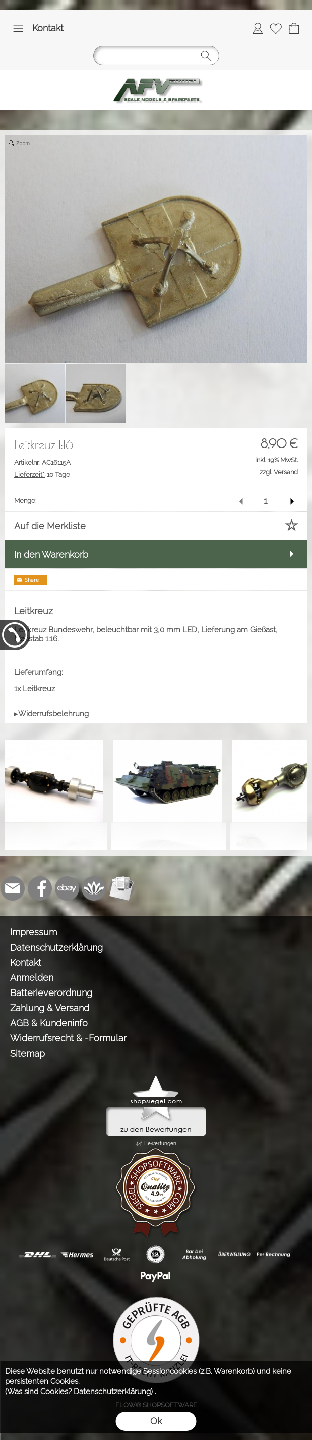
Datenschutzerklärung (56, 947)
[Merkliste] (275, 28)
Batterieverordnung (51, 992)
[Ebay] (67, 888)
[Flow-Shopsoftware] (94, 888)
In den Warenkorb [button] (51, 554)
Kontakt (48, 28)
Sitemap (27, 1053)
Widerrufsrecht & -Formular (68, 1038)
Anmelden (31, 977)
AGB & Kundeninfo (49, 1023)
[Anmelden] (257, 28)
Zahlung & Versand (49, 1008)
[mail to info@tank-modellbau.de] (12, 888)
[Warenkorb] (293, 28)
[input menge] (265, 500)
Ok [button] (156, 1421)
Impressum (33, 932)
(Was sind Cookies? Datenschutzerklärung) (79, 1391)
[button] (18, 28)
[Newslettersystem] (121, 888)
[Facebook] (39, 888)
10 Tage (42, 474)
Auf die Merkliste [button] (50, 526)
